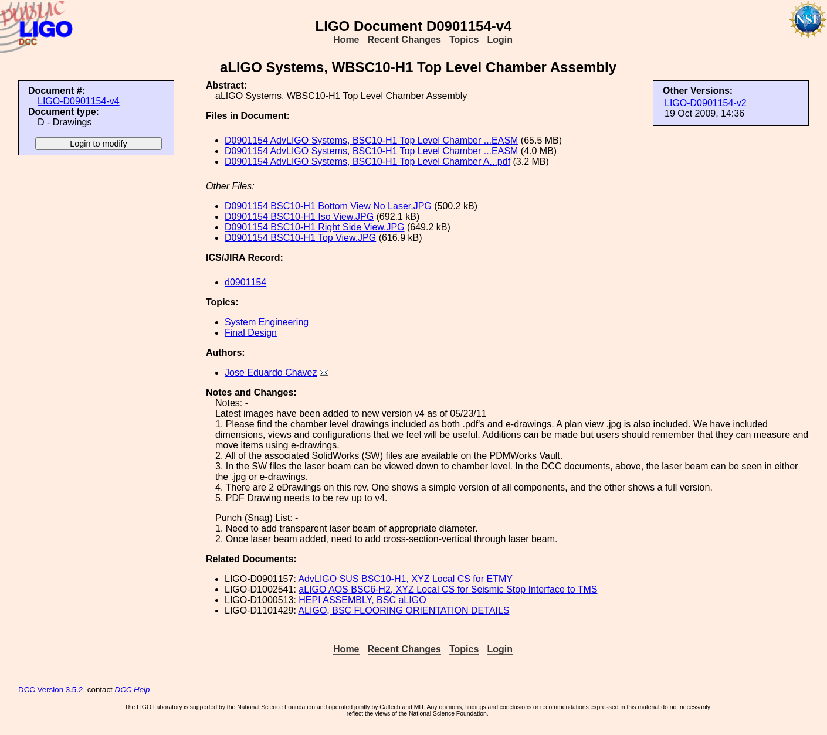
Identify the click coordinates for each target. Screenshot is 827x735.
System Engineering (267, 322)
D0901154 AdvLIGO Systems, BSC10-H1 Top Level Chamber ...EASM (371, 140)
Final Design (251, 333)
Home (346, 40)
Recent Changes (404, 40)
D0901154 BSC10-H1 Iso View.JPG (299, 217)
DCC (26, 689)
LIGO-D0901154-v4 (79, 101)
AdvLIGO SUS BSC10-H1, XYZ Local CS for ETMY (405, 579)
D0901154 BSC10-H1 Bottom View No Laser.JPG (328, 206)
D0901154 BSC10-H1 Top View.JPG (300, 238)
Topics (464, 40)
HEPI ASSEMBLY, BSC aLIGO (362, 600)
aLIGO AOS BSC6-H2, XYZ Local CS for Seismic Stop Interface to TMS (448, 589)
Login (500, 40)
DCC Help (132, 689)
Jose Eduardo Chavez (271, 372)
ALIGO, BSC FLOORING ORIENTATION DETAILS (403, 610)
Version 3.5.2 (60, 689)
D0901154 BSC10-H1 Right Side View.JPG (315, 227)
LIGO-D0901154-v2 (706, 103)
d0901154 (245, 282)
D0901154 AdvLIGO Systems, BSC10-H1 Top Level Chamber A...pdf (367, 161)
